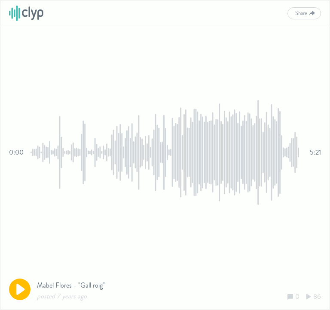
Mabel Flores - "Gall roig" (71, 285)
